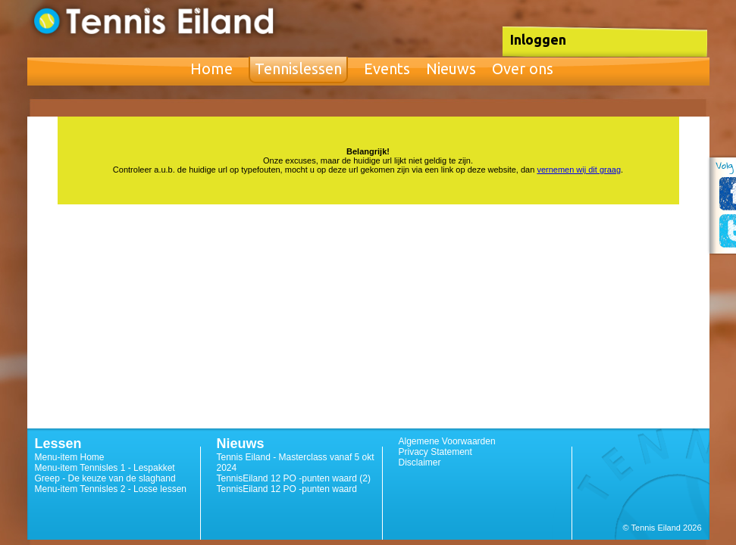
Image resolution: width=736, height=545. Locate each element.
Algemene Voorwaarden (447, 441)
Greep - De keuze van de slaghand (105, 478)
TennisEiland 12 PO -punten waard (287, 489)
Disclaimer (420, 462)
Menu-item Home (70, 457)
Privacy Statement (435, 452)
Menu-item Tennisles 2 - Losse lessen (111, 489)
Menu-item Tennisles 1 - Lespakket (105, 467)
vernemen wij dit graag (579, 169)
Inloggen (538, 39)
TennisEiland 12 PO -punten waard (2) (294, 478)
